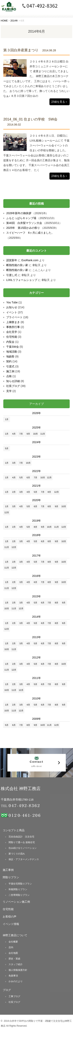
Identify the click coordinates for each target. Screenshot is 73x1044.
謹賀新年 (11, 260)
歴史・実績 (14, 958)
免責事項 (13, 975)
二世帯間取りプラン (19, 895)
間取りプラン (11, 877)
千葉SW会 (12, 346)
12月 (49, 477)
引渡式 (10, 366)
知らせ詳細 (13, 381)
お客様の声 (9, 916)
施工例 (10, 371)
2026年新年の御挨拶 (18, 213)
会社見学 (11, 331)
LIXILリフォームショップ (21, 279)
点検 (9, 376)
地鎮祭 (10, 356)
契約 (9, 361)
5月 (6, 448)
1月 (6, 419)
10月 (35, 434)
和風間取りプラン (18, 889)
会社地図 (13, 953)
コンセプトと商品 (14, 830)
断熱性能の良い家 (17, 265)
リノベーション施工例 (16, 901)
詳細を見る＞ (59, 101)
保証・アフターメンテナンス (24, 859)
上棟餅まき (13, 322)
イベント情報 (11, 924)
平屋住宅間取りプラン (20, 883)
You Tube (12, 302)
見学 (9, 391)
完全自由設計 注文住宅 (21, 836)
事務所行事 (13, 327)
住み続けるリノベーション (23, 848)
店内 (11, 947)
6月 (28, 477)
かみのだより (16, 981)
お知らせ (11, 307)
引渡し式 (11, 275)
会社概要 (13, 941)
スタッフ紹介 (16, 964)
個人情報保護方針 (18, 970)
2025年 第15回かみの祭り (23, 227)
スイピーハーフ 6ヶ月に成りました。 (30, 232)
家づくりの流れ (17, 853)
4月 (14, 434)
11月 (42, 434)
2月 (14, 492)
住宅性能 (11, 336)
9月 (28, 434)
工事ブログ (14, 996)
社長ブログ (13, 385)
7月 (21, 434)
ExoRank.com (29, 260)
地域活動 (11, 351)
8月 (49, 492)
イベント (11, 312)
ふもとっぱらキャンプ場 (21, 218)
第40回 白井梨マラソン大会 (24, 222)
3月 (14, 463)
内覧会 (10, 341)
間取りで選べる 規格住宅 (22, 842)
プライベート (14, 317)
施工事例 (8, 869)
